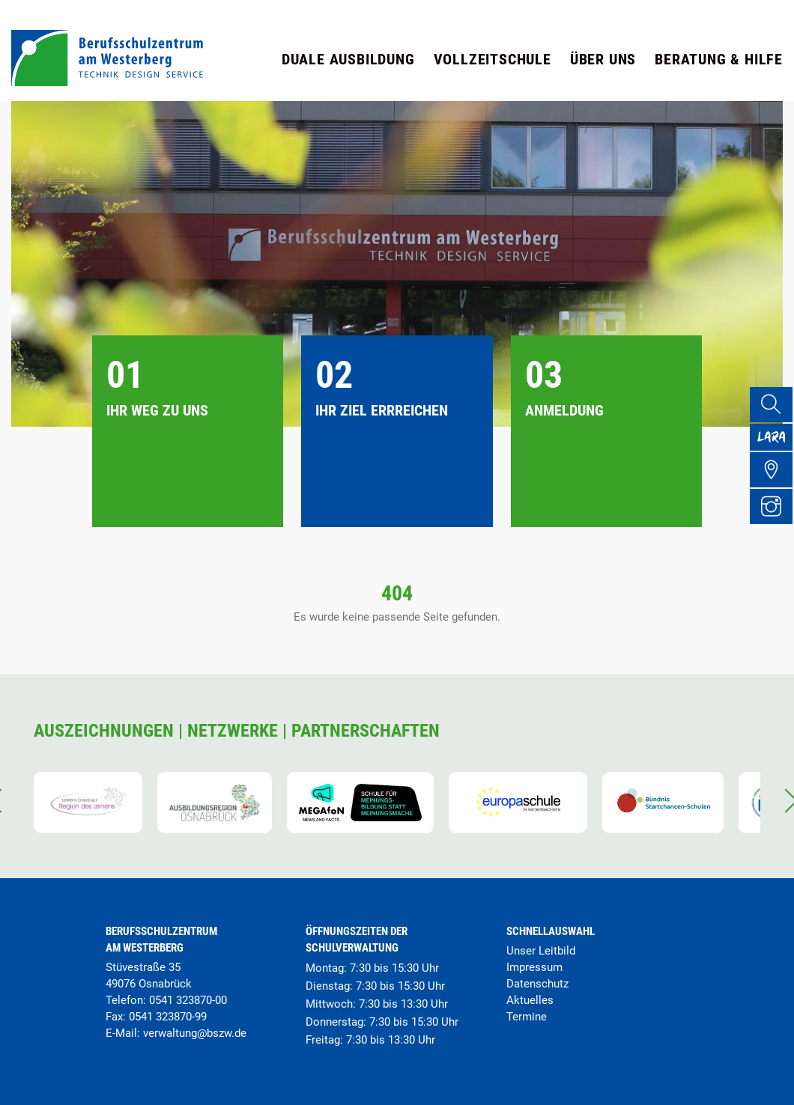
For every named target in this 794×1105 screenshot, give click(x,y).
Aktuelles (530, 1000)
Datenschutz (537, 983)
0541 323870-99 (168, 1016)
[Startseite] (107, 82)
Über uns (603, 59)
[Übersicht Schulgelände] (776, 487)
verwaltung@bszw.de (194, 1033)
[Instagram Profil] (776, 527)
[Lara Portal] (776, 446)
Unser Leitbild (540, 951)
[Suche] (776, 406)
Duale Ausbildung (348, 59)
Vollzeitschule (492, 59)
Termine (526, 1016)
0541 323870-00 (188, 1000)
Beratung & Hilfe (719, 59)
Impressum (534, 967)
